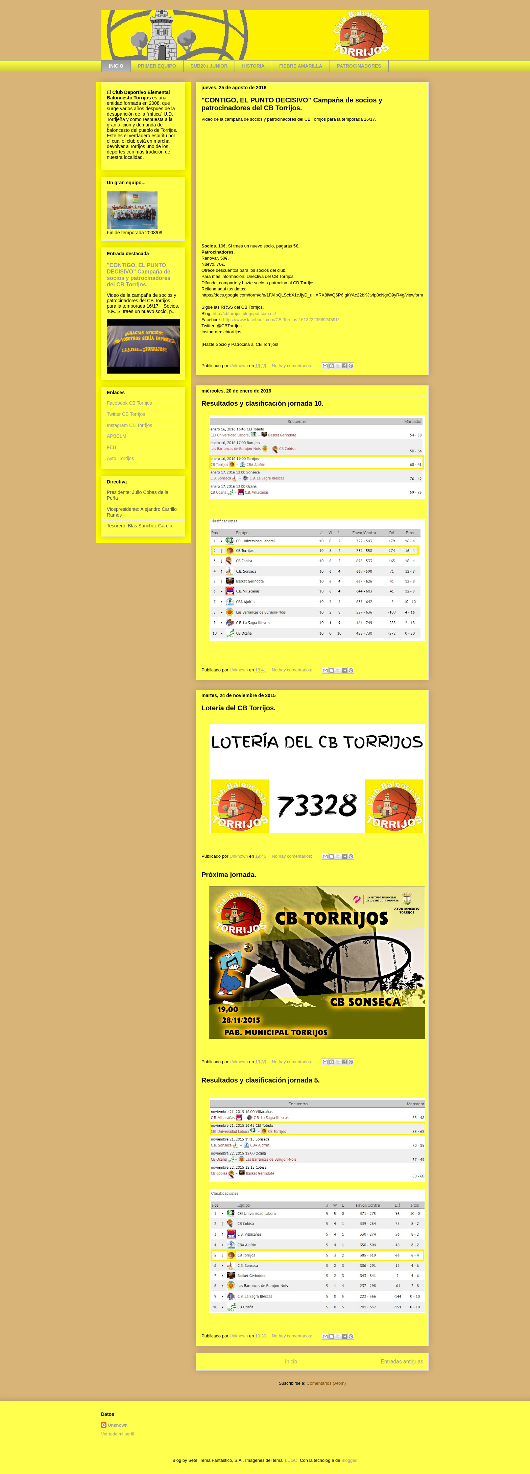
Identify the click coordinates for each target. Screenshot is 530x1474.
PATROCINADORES (359, 66)
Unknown (118, 1425)
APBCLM (116, 436)
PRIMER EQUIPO (157, 66)
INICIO (116, 66)
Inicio (291, 1361)
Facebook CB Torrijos (129, 403)
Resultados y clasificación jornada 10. (262, 403)
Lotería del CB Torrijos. (238, 708)
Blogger (348, 1460)
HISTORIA (253, 66)
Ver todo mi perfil (117, 1433)
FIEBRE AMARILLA (300, 66)
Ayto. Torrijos (120, 458)
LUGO (291, 1460)
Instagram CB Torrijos (129, 425)
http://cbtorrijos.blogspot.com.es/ (244, 313)
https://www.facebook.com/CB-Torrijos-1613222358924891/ (281, 319)
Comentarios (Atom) (326, 1383)
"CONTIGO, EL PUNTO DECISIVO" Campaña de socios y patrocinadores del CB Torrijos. (291, 104)
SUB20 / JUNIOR (209, 66)
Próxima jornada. (228, 874)
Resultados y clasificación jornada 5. (260, 1080)
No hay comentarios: (292, 365)
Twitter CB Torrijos (126, 414)
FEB (111, 447)
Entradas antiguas (402, 1361)
